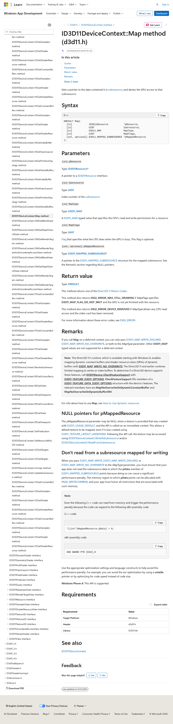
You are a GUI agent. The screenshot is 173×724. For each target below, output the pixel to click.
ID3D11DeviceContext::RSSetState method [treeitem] (29, 415)
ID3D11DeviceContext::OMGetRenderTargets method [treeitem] (32, 241)
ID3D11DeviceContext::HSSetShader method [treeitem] (30, 126)
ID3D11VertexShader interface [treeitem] (24, 633)
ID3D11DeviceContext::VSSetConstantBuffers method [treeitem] (32, 521)
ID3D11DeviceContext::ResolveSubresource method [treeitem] (32, 369)
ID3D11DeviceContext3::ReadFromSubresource (88, 442)
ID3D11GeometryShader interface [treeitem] (26, 560)
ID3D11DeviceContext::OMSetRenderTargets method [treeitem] (32, 278)
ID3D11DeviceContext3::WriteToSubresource (94, 438)
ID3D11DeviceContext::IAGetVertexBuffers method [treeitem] (33, 172)
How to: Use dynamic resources (121, 403)
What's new (145, 13)
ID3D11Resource (77, 168)
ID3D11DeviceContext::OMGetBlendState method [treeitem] (32, 223)
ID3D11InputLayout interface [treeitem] (23, 570)
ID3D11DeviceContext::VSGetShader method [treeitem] (30, 502)
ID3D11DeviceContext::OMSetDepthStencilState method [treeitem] (32, 268)
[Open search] (157, 4)
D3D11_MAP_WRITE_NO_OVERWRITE (83, 343)
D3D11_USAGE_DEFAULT (81, 425)
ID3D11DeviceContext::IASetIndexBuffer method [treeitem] (31, 181)
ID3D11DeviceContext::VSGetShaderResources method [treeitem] (32, 511)
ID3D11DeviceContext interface (96, 24)
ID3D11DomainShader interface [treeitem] (25, 555)
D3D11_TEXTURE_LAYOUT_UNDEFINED (84, 434)
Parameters (70, 67)
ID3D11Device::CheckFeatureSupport (108, 374)
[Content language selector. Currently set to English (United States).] (19, 706)
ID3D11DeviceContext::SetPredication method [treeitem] (30, 433)
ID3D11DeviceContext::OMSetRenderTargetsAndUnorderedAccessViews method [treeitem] (32, 287)
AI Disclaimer (10, 713)
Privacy (72, 713)
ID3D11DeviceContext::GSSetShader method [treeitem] (30, 53)
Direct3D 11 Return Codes (112, 291)
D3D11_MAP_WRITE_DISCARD (143, 339)
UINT (71, 190)
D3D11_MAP (75, 211)
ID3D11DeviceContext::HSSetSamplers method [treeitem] (31, 117)
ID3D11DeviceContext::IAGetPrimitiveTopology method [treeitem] (32, 163)
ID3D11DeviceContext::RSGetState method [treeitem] (29, 388)
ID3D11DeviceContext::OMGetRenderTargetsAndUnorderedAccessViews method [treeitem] (32, 250)
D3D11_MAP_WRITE (91, 460)
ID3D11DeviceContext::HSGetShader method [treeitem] (30, 90)
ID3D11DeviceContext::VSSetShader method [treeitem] (30, 539)
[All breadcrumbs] (64, 25)
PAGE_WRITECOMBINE (75, 481)
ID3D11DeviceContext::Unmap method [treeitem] (31, 468)
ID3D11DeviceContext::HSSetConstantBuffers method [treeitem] (32, 108)
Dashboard (161, 13)
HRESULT (73, 284)
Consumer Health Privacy (95, 713)
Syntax (67, 63)
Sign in (165, 4)
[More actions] (166, 25)
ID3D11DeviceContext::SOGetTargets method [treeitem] (30, 452)
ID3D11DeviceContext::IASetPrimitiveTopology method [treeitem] (32, 199)
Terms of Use (120, 713)
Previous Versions (30, 713)
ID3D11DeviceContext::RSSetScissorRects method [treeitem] (32, 406)
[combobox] (29, 32)
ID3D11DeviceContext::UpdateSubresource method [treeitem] (33, 475)
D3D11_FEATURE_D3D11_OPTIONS (84, 379)
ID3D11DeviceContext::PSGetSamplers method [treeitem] (31, 305)
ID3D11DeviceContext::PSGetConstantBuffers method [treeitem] (32, 296)
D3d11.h (74, 24)
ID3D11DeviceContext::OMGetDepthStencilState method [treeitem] (32, 232)
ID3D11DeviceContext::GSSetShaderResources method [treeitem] (32, 62)
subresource (115, 89)
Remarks (68, 76)
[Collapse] (49, 25)
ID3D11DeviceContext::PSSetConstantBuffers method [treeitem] (32, 332)
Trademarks (137, 713)
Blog (45, 713)
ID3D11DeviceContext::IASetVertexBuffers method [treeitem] (32, 209)
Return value (70, 71)
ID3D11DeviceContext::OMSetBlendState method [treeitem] (32, 259)
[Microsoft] (6, 4)
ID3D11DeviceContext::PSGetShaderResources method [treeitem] (32, 323)
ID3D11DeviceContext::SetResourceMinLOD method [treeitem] (32, 442)
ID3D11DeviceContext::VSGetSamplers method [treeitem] (31, 493)
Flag (64, 239)
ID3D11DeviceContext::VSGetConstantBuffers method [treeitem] (33, 484)
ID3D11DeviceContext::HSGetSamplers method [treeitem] (31, 80)
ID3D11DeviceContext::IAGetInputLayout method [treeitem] (32, 154)
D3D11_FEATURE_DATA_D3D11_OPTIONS (88, 383)
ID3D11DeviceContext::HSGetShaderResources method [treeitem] (32, 99)
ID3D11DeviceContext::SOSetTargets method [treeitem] (30, 461)
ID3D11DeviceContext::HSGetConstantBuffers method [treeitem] (32, 71)
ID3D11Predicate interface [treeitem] (22, 579)
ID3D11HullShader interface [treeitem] (23, 565)
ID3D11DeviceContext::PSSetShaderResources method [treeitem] (32, 360)
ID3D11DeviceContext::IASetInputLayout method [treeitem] (32, 190)
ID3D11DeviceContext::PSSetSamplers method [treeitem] (31, 342)
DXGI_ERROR (127, 320)
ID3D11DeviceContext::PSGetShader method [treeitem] (30, 314)
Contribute (59, 713)
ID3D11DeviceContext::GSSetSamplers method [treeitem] (31, 44)
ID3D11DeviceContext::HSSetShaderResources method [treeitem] (32, 135)
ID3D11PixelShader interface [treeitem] (23, 575)
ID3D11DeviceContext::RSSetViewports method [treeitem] (31, 424)
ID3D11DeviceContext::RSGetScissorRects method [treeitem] (32, 378)
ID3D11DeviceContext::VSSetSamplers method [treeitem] (31, 530)
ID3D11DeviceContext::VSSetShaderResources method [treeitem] (32, 548)
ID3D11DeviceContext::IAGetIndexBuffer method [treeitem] (32, 144)
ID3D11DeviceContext (74, 651)
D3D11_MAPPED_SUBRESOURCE (87, 253)
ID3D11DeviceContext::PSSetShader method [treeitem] (30, 351)
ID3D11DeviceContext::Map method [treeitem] (30, 215)
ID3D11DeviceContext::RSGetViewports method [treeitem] (31, 397)
